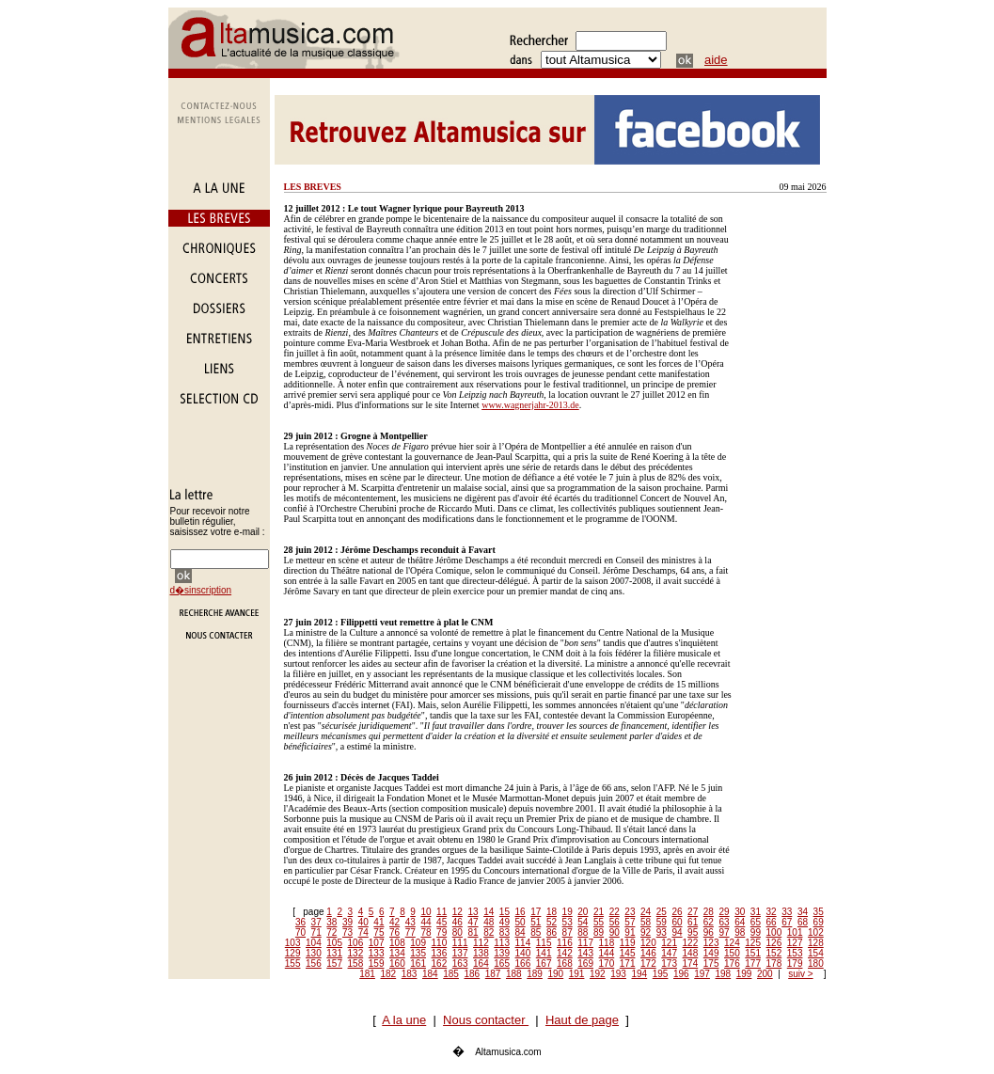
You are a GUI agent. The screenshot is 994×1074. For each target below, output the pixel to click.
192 (598, 974)
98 (739, 932)
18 (551, 912)
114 (523, 943)
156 (314, 963)
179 (795, 963)
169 (585, 963)
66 (771, 922)
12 (457, 912)
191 (577, 974)
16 (520, 912)
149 (711, 953)
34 (802, 912)
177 (753, 963)
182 (389, 974)
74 (363, 932)
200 (765, 974)
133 (377, 953)
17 (535, 912)
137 (460, 953)
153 (795, 953)
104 (314, 943)
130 (314, 953)
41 (378, 922)
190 (556, 974)
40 (363, 922)
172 (648, 963)
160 (397, 963)
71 (316, 932)
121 (669, 943)
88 (582, 932)
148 (691, 953)
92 (645, 932)
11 (441, 912)
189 (535, 974)
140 (523, 953)
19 (567, 912)
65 (755, 922)
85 (535, 932)
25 (661, 912)
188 (514, 974)
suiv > (800, 974)
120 (648, 943)
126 (774, 943)
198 (724, 974)
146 (648, 953)
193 (618, 974)
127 (795, 943)
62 (708, 922)
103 (293, 943)
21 (598, 912)
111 (460, 943)
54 (582, 922)
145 (628, 953)
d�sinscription (201, 590)
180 (816, 963)
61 (692, 922)
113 (502, 943)
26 (676, 912)
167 (544, 963)
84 (520, 932)
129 (293, 953)
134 (397, 953)
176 (732, 963)
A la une (404, 1020)
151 (753, 953)
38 (331, 922)
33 (786, 912)
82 (488, 932)
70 (300, 932)
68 (802, 922)
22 (614, 912)
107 (377, 943)
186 (473, 974)
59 (661, 922)
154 (816, 953)
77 (410, 932)
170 (607, 963)
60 (676, 922)
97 (723, 932)
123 (711, 943)
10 (425, 912)
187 (493, 974)
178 (774, 963)
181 (367, 974)
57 (629, 922)
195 (661, 974)
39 (347, 922)
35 (818, 912)
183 (410, 974)
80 (457, 932)
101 (795, 932)
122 (691, 943)
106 (356, 943)
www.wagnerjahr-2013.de (530, 405)
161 (418, 963)
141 (544, 953)
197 (702, 974)
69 (818, 922)
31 (755, 912)
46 (457, 922)
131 (334, 953)
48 (488, 922)
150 (732, 953)
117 (585, 943)
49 (504, 922)
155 (293, 963)
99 (755, 932)
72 (331, 932)
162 (440, 963)
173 (669, 963)
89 (598, 932)
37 (316, 922)
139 (502, 953)
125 (753, 943)
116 (565, 943)
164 (481, 963)
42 (394, 922)
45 (441, 922)
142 (565, 953)
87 (567, 932)
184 (430, 974)
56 (614, 922)
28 (708, 912)
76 (394, 932)
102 (816, 932)
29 (723, 912)
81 (472, 932)
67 (786, 922)
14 (488, 912)
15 (504, 912)
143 (585, 953)
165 (502, 963)
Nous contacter (486, 1020)
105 (334, 943)
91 (629, 932)
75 (378, 932)
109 (418, 943)
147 (669, 953)
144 (607, 953)
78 (425, 932)
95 (692, 932)
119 (628, 943)
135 (418, 953)
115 (544, 943)
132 (356, 953)
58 (645, 922)
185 (451, 974)
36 (300, 922)
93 (661, 932)
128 (816, 943)
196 (681, 974)
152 (774, 953)
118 (607, 943)
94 (676, 932)
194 (640, 974)
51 (535, 922)
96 (708, 932)
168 (565, 963)
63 (723, 922)
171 (628, 963)
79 (441, 932)
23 (629, 912)
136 (440, 953)
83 (504, 932)
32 (771, 912)
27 (692, 912)
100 (774, 932)
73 (347, 932)
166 (523, 963)
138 (481, 953)
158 (356, 963)
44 (425, 922)
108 (397, 943)
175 (711, 963)
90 (614, 932)
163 (460, 963)
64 (739, 922)
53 (567, 922)
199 (744, 974)
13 (472, 912)
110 (440, 943)
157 (334, 963)
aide (716, 60)
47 (472, 922)
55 (598, 922)
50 (520, 922)
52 (551, 922)
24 (645, 912)
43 (410, 922)
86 (551, 932)
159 (377, 963)
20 (582, 912)
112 (481, 943)
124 (732, 943)
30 (739, 912)
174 (691, 963)
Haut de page (582, 1020)
